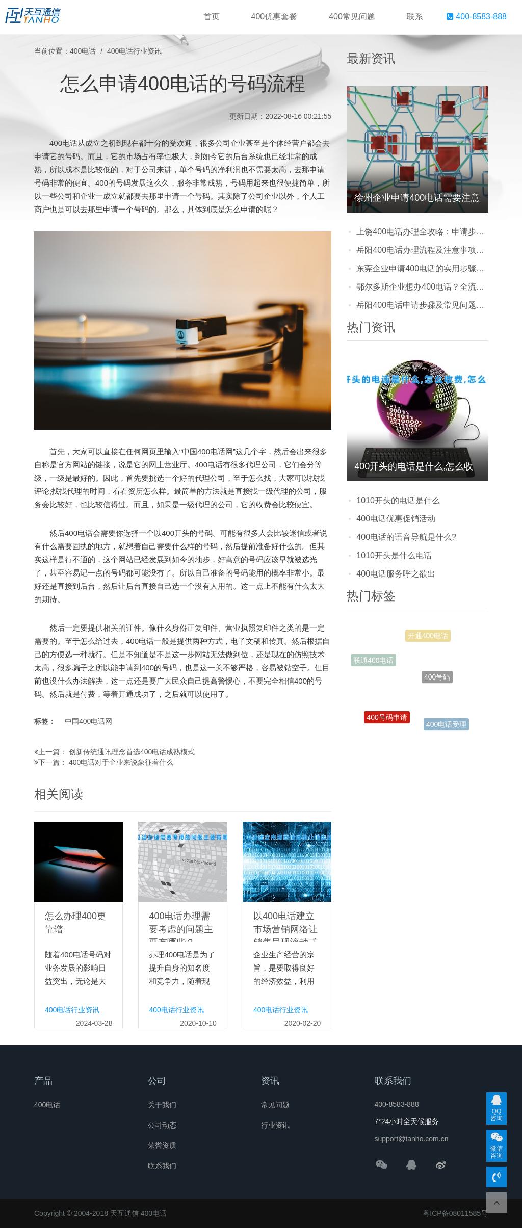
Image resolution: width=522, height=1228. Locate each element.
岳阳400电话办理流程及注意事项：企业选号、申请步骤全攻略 (422, 250)
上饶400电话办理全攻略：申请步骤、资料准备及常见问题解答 (422, 231)
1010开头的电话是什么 (398, 500)
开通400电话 (428, 639)
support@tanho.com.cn (412, 1139)
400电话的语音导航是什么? (406, 537)
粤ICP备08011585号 (455, 1213)
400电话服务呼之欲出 (395, 573)
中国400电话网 (88, 721)
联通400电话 (373, 662)
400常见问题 (352, 16)
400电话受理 (446, 726)
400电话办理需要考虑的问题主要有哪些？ (181, 929)
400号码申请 (387, 721)
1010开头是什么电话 (394, 555)
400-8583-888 (477, 16)
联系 (415, 16)
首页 (211, 16)
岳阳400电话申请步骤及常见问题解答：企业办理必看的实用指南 (422, 305)
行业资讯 (275, 1125)
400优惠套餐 (274, 16)
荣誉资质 (162, 1145)
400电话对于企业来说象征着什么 (121, 762)
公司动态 (162, 1125)
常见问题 (275, 1105)
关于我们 (162, 1105)
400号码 (437, 686)
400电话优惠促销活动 (395, 518)
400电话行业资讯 (134, 51)
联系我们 (162, 1166)
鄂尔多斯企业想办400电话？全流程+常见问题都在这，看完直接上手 (422, 286)
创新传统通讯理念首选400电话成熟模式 (132, 752)
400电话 (83, 51)
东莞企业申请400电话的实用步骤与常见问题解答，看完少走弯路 (422, 268)
